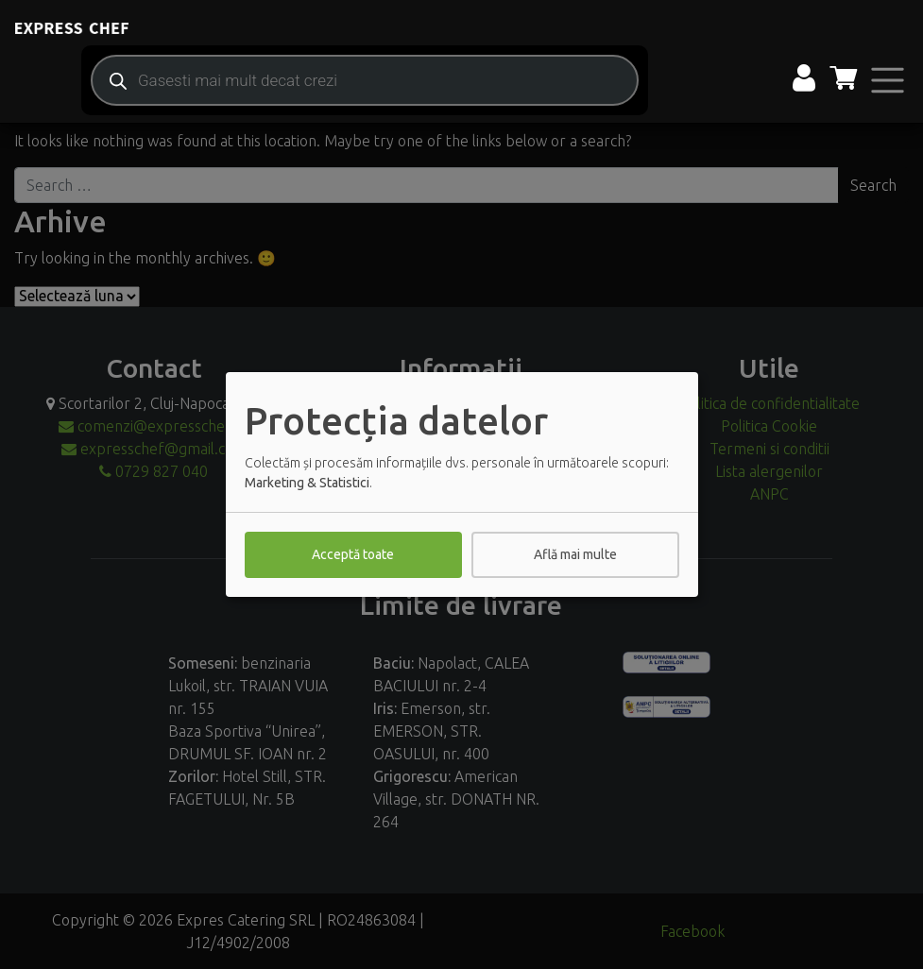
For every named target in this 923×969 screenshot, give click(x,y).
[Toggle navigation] (887, 80)
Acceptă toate (353, 554)
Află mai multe (575, 554)
